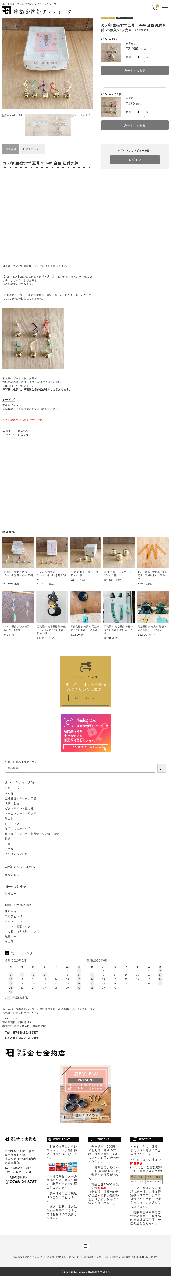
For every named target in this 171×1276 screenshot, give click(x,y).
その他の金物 (22, 905)
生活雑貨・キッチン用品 (20, 798)
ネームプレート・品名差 (20, 813)
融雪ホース (12, 936)
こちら (25, 430)
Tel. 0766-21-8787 (21, 1033)
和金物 (9, 818)
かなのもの (12, 874)
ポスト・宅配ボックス (19, 926)
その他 (9, 941)
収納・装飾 (12, 803)
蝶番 (8, 838)
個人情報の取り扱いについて (63, 1257)
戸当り (9, 848)
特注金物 (10, 893)
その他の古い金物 (16, 853)
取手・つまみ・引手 (18, 828)
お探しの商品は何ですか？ (21, 761)
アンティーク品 (23, 782)
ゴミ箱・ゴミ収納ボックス (22, 931)
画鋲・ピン (12, 788)
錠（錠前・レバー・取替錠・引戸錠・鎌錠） (33, 833)
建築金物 (10, 911)
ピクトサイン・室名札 (19, 808)
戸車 (8, 843)
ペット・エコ (13, 921)
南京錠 (9, 793)
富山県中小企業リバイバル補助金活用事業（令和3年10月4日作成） (121, 1257)
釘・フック (12, 823)
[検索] (161, 768)
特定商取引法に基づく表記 (27, 1257)
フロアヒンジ (13, 916)
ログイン (135, 159)
